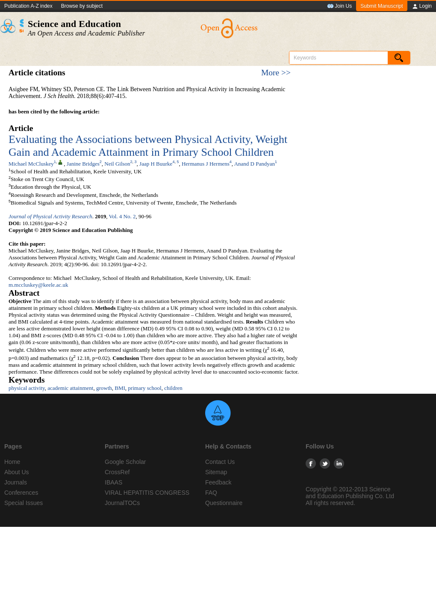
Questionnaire (223, 502)
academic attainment (70, 388)
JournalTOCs (122, 502)
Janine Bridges (83, 163)
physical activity (27, 388)
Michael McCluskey (31, 163)
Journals (15, 482)
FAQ (211, 492)
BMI (120, 388)
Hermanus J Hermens (206, 163)
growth (104, 388)
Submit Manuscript (381, 6)
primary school (144, 388)
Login (422, 6)
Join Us (339, 6)
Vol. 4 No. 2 (122, 216)
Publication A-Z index (28, 6)
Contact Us (220, 461)
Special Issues (23, 502)
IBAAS (113, 482)
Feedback (218, 482)
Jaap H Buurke (155, 163)
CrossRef (117, 472)
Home (12, 461)
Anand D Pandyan (254, 163)
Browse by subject (82, 6)
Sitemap (216, 472)
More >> (276, 72)
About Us (16, 472)
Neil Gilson (117, 163)
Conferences (21, 492)
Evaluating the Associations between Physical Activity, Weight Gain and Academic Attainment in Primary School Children (148, 145)
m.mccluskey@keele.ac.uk (38, 285)
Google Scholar (125, 461)
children (173, 388)
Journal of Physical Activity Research (50, 216)
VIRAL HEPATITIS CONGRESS (147, 492)
